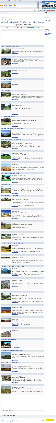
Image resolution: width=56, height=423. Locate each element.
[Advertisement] (28, 14)
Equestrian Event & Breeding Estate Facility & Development (12, 232)
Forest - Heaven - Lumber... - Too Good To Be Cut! (9, 328)
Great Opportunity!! (4, 162)
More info (15, 421)
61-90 (9, 410)
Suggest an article (47, 20)
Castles (4, 23)
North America (15, 19)
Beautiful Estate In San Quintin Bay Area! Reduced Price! (11, 362)
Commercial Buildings (34, 21)
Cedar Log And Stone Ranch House (7, 278)
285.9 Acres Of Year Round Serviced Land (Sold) (9, 101)
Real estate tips (47, 30)
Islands (18, 22)
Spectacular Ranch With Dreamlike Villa (8, 339)
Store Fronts (35, 22)
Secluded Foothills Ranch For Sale (7, 305)
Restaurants (22, 21)
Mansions (2, 22)
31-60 (7, 410)
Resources (46, 29)
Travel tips (46, 32)
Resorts (25, 21)
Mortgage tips (47, 34)
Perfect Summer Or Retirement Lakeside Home (9, 116)
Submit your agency (48, 19)
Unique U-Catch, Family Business (6, 255)
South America (20, 19)
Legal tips (46, 31)
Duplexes (21, 22)
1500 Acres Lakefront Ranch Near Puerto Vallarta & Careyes (12, 350)
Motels (29, 22)
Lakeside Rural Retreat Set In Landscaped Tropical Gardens (12, 128)
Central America (9, 19)
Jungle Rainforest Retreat (6, 90)
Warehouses (40, 22)
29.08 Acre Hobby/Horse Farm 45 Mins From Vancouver (10, 291)
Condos (2, 21)
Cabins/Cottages (17, 21)
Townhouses (9, 21)
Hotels (38, 21)
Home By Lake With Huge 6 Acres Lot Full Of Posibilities (11, 139)
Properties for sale (36, 10)
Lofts (27, 22)
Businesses (5, 21)
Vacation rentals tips (48, 33)
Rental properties (42, 10)
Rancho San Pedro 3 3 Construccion (7, 373)
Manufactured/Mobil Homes (13, 22)
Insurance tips (47, 35)
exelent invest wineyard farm (6, 79)
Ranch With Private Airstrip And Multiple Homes (9, 195)
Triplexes (32, 22)
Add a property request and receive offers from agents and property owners (22, 25)
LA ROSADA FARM (4, 68)
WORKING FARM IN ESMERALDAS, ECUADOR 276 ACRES (10, 46)
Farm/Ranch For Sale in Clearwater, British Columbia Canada (12, 243)
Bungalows (24, 22)
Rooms (41, 21)
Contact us (53, 10)
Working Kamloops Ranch (5, 184)
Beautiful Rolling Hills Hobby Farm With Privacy (10, 173)
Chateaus (7, 23)
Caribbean (5, 19)
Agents (46, 10)
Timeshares (13, 21)
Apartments (28, 21)
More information (15, 53)
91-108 (11, 410)
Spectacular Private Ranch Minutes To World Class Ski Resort (12, 266)
